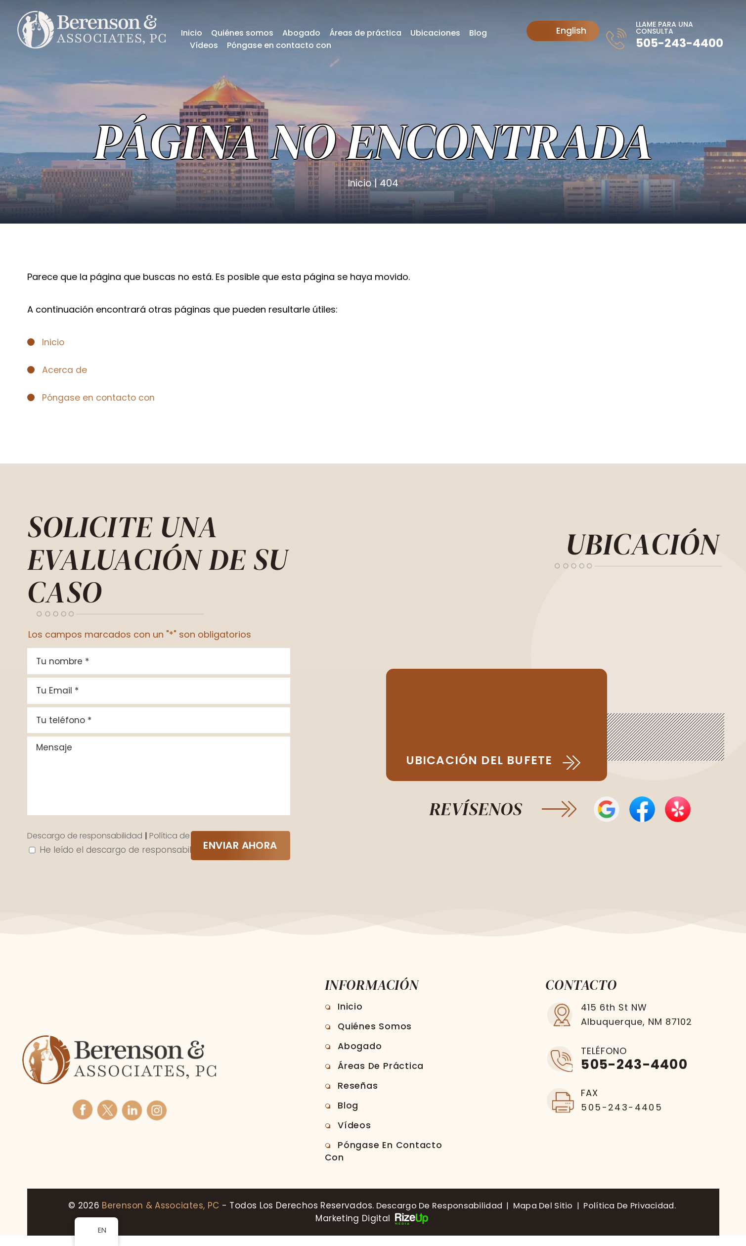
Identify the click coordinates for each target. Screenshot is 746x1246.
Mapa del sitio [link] (542, 1216)
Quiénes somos (242, 33)
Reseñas (359, 1096)
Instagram (156, 1120)
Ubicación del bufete (483, 761)
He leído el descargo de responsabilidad (128, 861)
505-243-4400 (680, 43)
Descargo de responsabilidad (89, 846)
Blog (478, 33)
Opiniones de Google (605, 810)
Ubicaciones (435, 33)
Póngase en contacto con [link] (99, 397)
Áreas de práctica (365, 33)
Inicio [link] (53, 342)
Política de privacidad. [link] (635, 1216)
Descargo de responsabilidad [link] (433, 1216)
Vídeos (204, 45)
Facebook (82, 1120)
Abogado (301, 33)
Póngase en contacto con (279, 45)
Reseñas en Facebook (642, 810)
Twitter (106, 1120)
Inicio (191, 33)
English (563, 31)
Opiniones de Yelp (679, 810)
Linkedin (131, 1120)
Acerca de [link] (65, 370)
